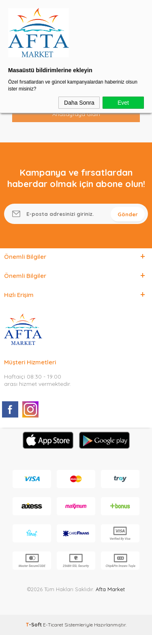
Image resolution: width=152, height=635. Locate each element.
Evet (123, 102)
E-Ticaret (53, 625)
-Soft (34, 625)
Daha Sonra (79, 102)
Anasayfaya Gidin (76, 114)
